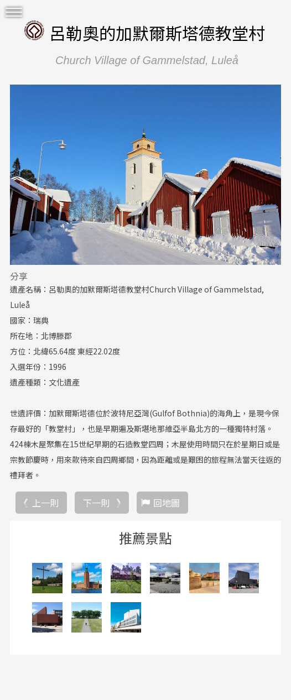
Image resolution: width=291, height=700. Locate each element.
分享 (19, 276)
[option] (145, 174)
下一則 (96, 502)
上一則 (45, 502)
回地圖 (166, 502)
